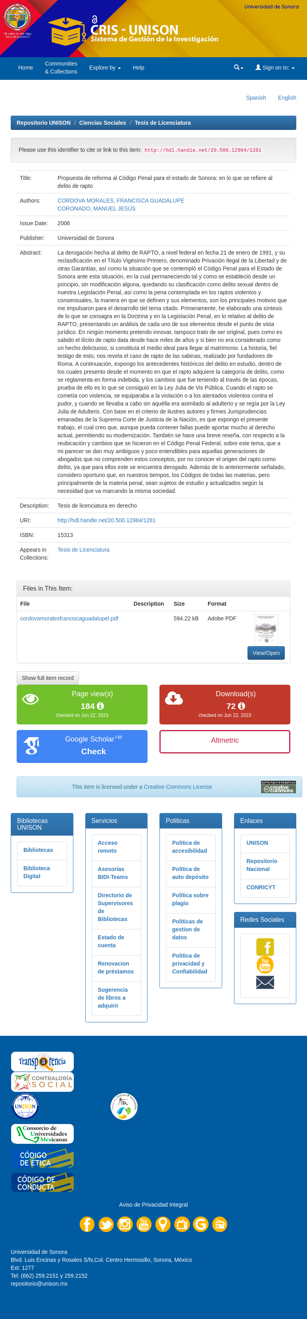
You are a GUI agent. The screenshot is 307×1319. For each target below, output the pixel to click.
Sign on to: (275, 67)
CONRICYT (261, 887)
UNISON (257, 843)
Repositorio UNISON (44, 123)
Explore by (105, 67)
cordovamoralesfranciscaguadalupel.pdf (69, 618)
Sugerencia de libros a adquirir (113, 998)
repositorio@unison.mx (39, 1283)
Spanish (256, 98)
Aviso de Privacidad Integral (153, 1204)
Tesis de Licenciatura (163, 123)
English (287, 98)
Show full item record (48, 678)
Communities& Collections (61, 67)
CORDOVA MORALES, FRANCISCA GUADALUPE (121, 200)
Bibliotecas (38, 850)
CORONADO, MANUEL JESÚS (97, 208)
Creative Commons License (178, 787)
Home (25, 67)
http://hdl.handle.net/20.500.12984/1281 (107, 520)
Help (138, 67)
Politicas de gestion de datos (187, 929)
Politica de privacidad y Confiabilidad (189, 963)
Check (93, 751)
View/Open (266, 653)
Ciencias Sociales (102, 123)
